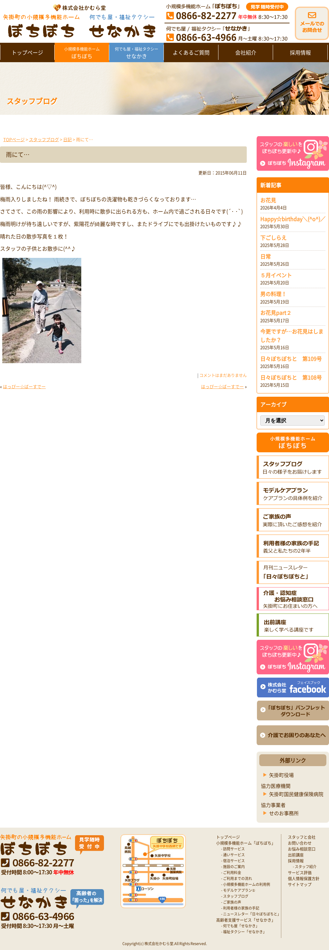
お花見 (268, 200)
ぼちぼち (82, 53)
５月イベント (276, 275)
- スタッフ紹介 (304, 866)
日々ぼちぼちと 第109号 (291, 358)
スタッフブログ (44, 139)
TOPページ (14, 139)
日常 (265, 256)
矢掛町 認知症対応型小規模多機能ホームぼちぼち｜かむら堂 (78, 20)
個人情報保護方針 (303, 879)
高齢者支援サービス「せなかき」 (245, 920)
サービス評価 (300, 873)
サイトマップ (300, 885)
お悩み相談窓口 (302, 849)
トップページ (27, 52)
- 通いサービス (233, 855)
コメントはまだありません (223, 375)
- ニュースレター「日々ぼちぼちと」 (251, 914)
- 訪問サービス (233, 849)
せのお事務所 (284, 813)
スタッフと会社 (302, 837)
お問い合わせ (300, 843)
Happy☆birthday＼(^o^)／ (292, 219)
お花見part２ (275, 312)
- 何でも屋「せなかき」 (240, 926)
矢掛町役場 (281, 775)
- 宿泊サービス (233, 860)
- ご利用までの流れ (236, 878)
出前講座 (296, 855)
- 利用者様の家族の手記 (240, 908)
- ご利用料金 (231, 872)
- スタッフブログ (234, 896)
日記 (67, 139)
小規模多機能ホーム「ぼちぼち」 (245, 843)
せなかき (136, 53)
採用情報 (300, 52)
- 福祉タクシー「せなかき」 (243, 932)
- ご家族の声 (231, 902)
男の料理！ (273, 294)
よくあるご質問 (191, 52)
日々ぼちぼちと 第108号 (291, 377)
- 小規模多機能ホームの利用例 (245, 884)
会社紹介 (245, 52)
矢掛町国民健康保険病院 (296, 794)
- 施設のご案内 (233, 866)
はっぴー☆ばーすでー (24, 386)
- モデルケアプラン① (238, 890)
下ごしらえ (273, 237)
